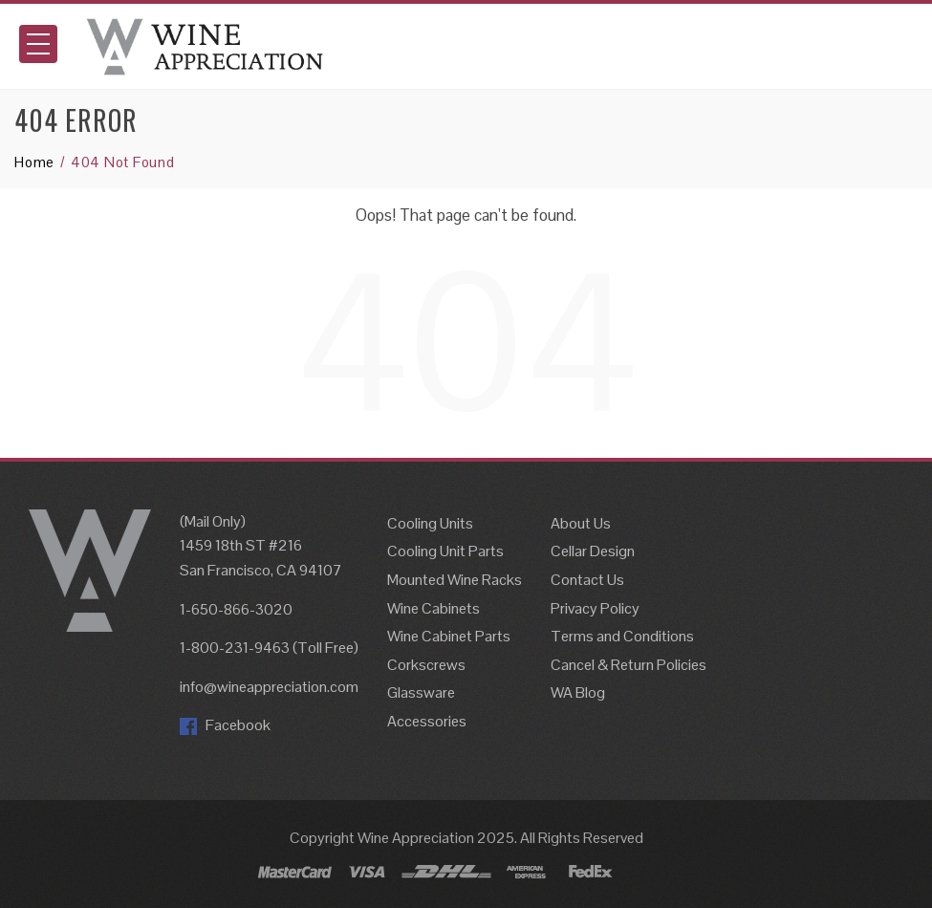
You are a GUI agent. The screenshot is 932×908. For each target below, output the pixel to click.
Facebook (225, 725)
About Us (581, 523)
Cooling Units (430, 523)
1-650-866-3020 (236, 609)
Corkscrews (426, 665)
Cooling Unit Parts (445, 551)
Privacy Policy (595, 608)
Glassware (421, 692)
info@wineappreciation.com (269, 687)
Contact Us (587, 580)
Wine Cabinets (433, 608)
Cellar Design (593, 551)
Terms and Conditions (622, 636)
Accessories (426, 721)
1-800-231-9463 (235, 648)
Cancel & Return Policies (628, 665)
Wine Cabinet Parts (448, 636)
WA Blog (578, 692)
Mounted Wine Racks (454, 580)
